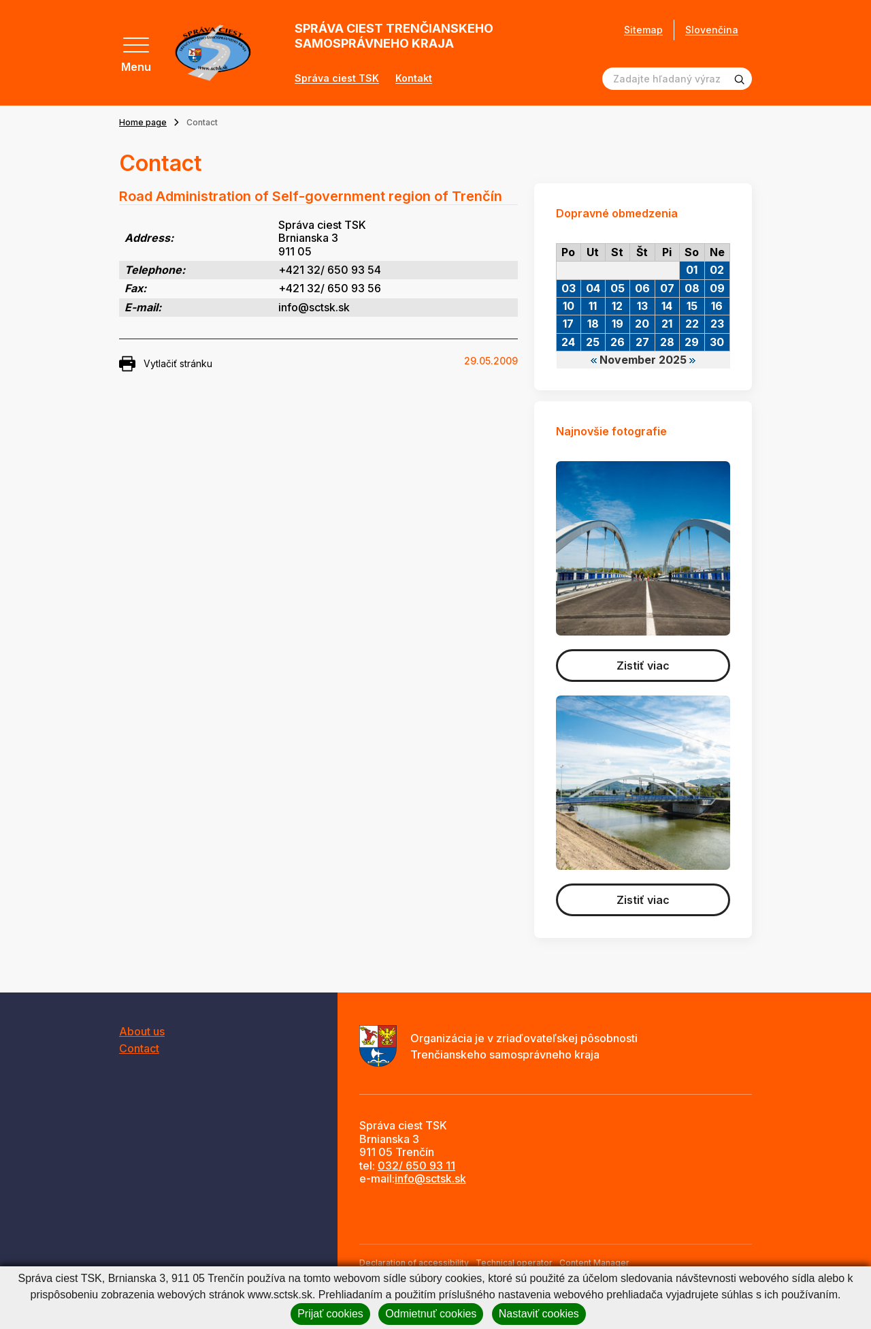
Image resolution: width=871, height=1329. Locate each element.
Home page (143, 122)
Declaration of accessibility (414, 1262)
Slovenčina (711, 29)
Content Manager (594, 1262)
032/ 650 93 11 (416, 1165)
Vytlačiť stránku (165, 364)
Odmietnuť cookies (430, 1313)
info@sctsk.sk (430, 1178)
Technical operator (514, 1262)
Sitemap (643, 30)
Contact (139, 1048)
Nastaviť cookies (539, 1313)
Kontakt (413, 78)
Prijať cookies (330, 1313)
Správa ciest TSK (337, 78)
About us (142, 1031)
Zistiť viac (643, 665)
